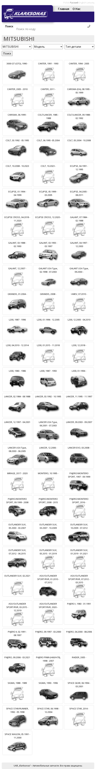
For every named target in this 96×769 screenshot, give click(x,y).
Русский (74, 2)
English (82, 2)
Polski (66, 2)
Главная (63, 9)
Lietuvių (90, 2)
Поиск (7, 53)
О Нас (76, 9)
